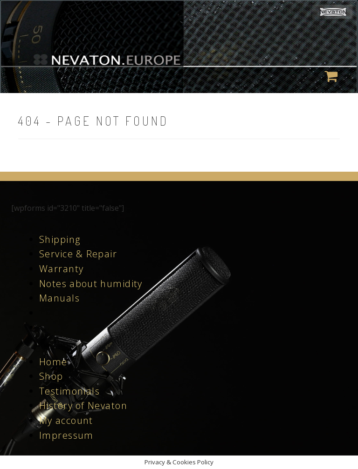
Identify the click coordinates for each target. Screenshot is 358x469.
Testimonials (69, 391)
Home (53, 361)
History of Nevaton (83, 405)
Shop (51, 376)
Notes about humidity (91, 283)
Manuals (59, 298)
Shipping (59, 239)
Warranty (61, 268)
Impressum (66, 435)
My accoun (64, 420)
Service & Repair (78, 254)
